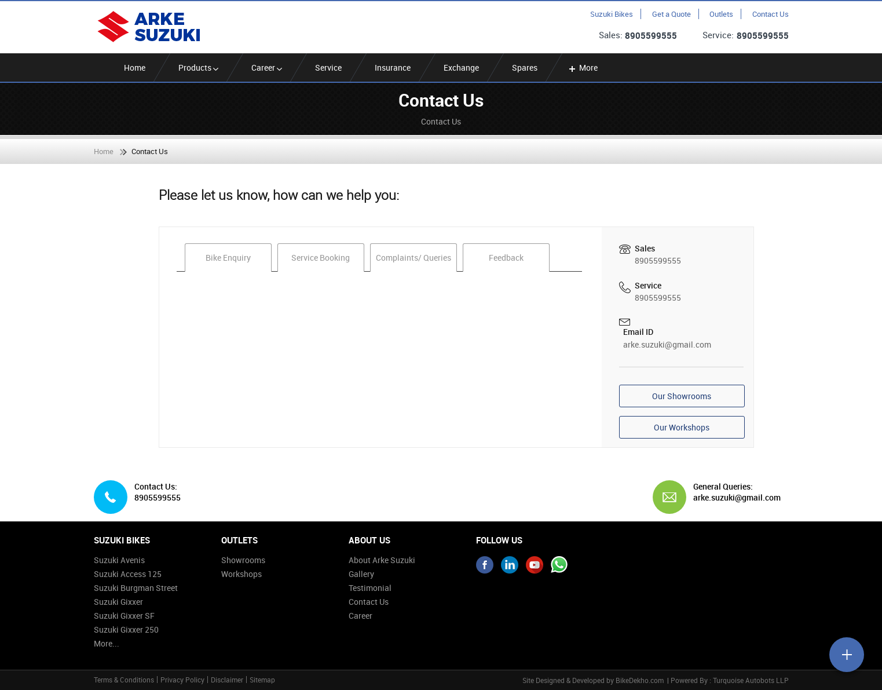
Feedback (506, 257)
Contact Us (770, 14)
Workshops (241, 573)
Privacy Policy (182, 679)
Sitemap (262, 679)
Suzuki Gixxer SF (124, 615)
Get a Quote (671, 14)
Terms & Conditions (124, 679)
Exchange (461, 67)
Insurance (393, 67)
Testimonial (370, 587)
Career (266, 67)
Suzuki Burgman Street (136, 587)
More (582, 67)
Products (198, 67)
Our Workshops (681, 427)
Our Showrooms (681, 395)
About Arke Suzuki (382, 559)
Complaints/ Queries (413, 257)
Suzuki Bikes (611, 14)
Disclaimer (227, 679)
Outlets (721, 14)
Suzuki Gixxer (118, 601)
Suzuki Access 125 (128, 573)
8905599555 (651, 35)
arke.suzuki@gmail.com (667, 344)
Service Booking (320, 257)
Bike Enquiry (228, 257)
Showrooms (243, 559)
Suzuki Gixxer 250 (126, 629)
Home (134, 67)
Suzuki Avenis (119, 559)
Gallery (361, 573)
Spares (524, 67)
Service (328, 67)
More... (106, 643)
